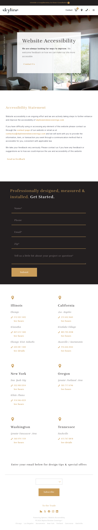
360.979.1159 (20, 439)
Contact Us (29, 64)
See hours (19, 321)
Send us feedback (16, 159)
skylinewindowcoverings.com (50, 120)
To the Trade (49, 505)
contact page (23, 130)
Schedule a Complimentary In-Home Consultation (50, 3)
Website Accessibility (56, 518)
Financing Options (40, 518)
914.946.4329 (20, 400)
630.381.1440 (20, 347)
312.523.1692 (20, 317)
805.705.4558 (67, 332)
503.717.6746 (67, 385)
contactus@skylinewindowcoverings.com (25, 134)
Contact (69, 10)
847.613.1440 (20, 332)
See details (19, 351)
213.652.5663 (67, 317)
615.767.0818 (67, 439)
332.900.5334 (20, 385)
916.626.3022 (67, 347)
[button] (76, 10)
